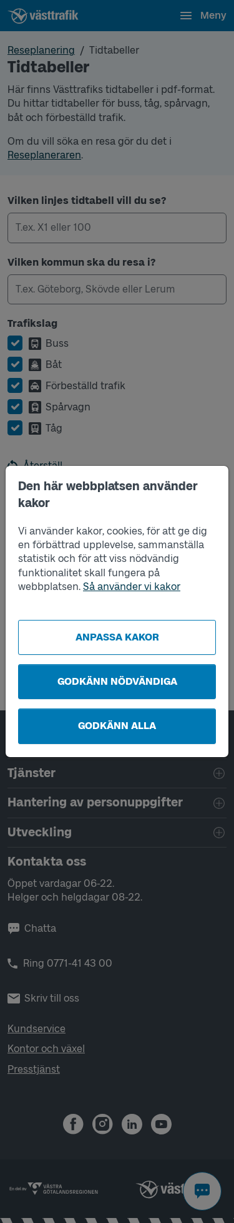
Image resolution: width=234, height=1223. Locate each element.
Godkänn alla (117, 726)
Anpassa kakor (117, 637)
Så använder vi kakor (131, 586)
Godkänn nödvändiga (117, 681)
